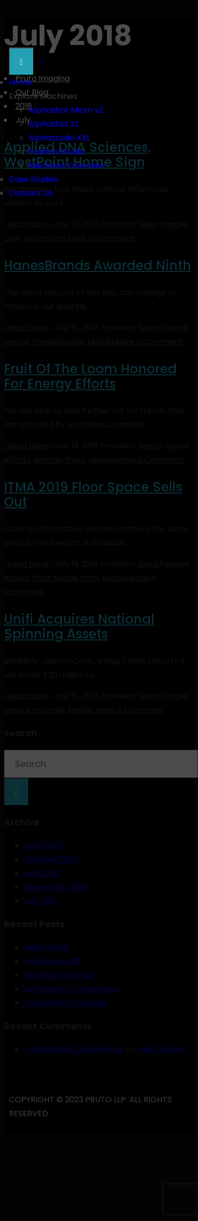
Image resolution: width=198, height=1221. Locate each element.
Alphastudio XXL (59, 137)
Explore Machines (43, 96)
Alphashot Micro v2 (66, 110)
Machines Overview (66, 165)
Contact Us (31, 193)
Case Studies (33, 179)
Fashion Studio (56, 151)
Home (20, 82)
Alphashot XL (54, 124)
